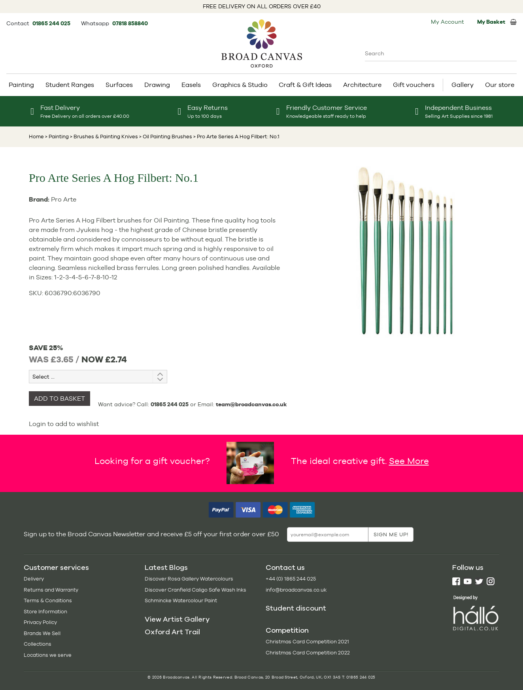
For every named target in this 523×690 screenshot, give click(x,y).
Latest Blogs (166, 567)
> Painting (57, 137)
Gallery (462, 85)
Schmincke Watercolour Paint (181, 600)
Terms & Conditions (48, 600)
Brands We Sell (42, 633)
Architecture (362, 85)
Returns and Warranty (51, 590)
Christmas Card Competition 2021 (307, 642)
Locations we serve (48, 655)
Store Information (45, 612)
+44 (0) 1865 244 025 (291, 579)
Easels (191, 85)
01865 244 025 (52, 23)
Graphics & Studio (240, 85)
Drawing (157, 85)
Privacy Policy (40, 622)
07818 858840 (130, 23)
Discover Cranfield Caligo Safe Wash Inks (195, 590)
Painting (21, 85)
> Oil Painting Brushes (165, 137)
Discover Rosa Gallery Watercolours (189, 579)
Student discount (296, 608)
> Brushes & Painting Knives (103, 137)
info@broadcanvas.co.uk (296, 590)
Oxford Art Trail (172, 632)
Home (36, 137)
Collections (37, 644)
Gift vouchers (413, 85)
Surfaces (119, 85)
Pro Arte (63, 199)
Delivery (34, 579)
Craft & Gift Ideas (305, 85)
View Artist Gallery (177, 619)
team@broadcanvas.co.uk (251, 404)
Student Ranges (69, 85)
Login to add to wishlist (64, 424)
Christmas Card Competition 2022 (308, 653)
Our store (499, 85)
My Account (447, 22)
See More (409, 461)
